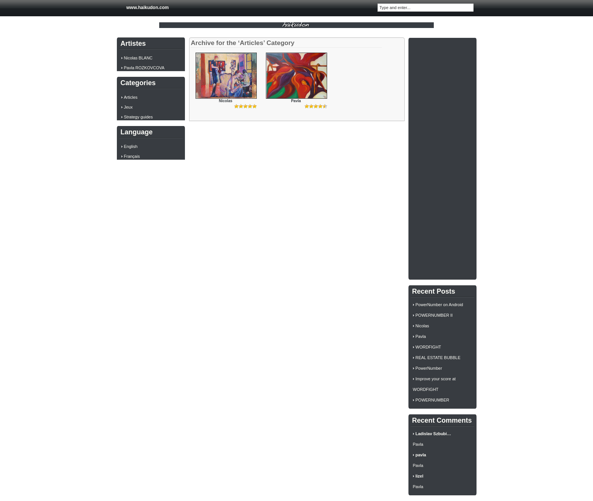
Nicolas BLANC (138, 58)
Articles (131, 97)
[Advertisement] (442, 157)
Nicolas (226, 101)
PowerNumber (429, 368)
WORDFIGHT (428, 347)
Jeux (128, 107)
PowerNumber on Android (439, 304)
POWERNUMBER (432, 400)
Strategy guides (138, 117)
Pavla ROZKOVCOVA (144, 67)
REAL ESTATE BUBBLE (438, 357)
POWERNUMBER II (434, 315)
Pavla (296, 101)
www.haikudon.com (147, 7)
